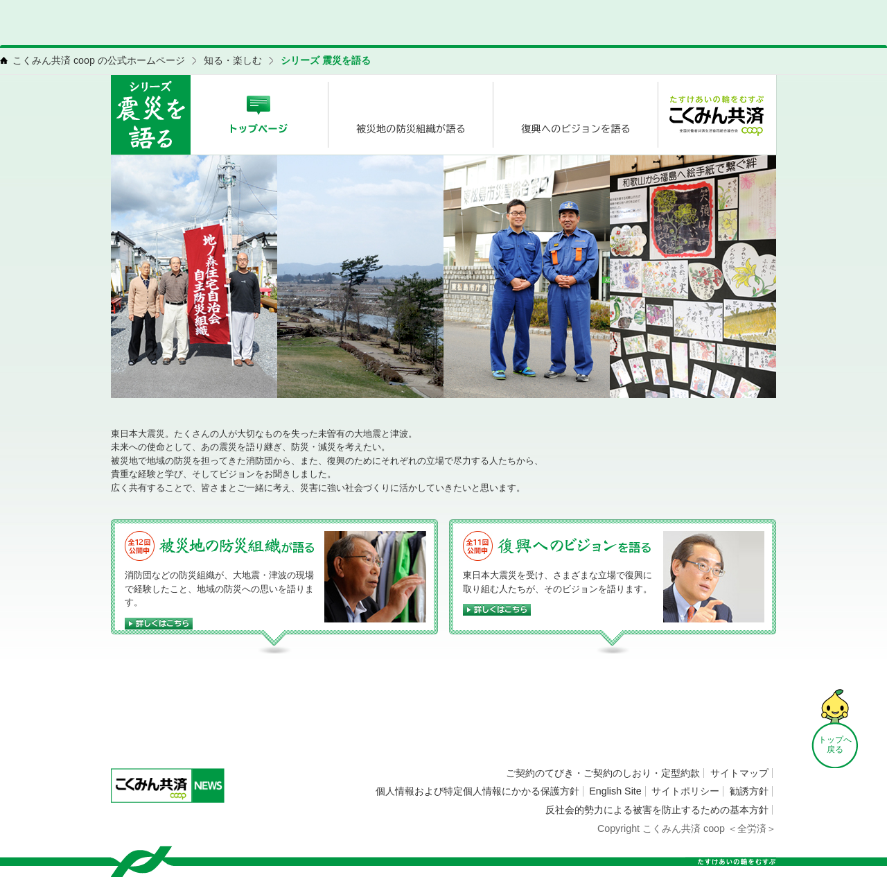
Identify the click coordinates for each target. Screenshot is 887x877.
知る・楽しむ (233, 60)
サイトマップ (739, 773)
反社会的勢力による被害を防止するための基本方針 (657, 809)
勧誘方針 (749, 791)
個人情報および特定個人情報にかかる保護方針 (477, 791)
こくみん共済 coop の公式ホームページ (98, 60)
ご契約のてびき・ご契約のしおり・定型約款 (603, 773)
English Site (615, 791)
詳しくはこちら (222, 623)
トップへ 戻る (835, 744)
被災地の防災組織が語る (238, 545)
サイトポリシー (685, 791)
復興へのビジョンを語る (574, 545)
